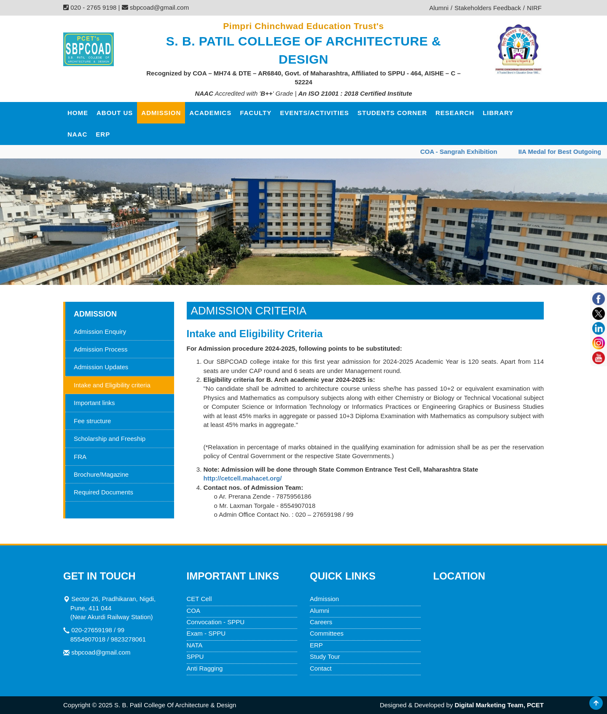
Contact (321, 668)
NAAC (77, 134)
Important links (94, 402)
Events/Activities (314, 112)
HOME (77, 112)
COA (194, 610)
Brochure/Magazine (101, 474)
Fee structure (92, 420)
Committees (327, 633)
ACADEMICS (210, 112)
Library (498, 112)
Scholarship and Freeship (109, 438)
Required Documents (103, 492)
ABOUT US (115, 112)
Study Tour (325, 656)
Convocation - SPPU (216, 621)
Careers (321, 621)
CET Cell (199, 598)
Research (454, 112)
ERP (103, 134)
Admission (324, 598)
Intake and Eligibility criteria (112, 385)
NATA (195, 645)
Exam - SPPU (206, 633)
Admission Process (101, 349)
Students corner (392, 112)
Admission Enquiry (100, 331)
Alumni (319, 610)
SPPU (195, 656)
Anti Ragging (205, 668)
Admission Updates (101, 366)
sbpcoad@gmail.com (100, 652)
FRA (80, 456)
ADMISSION (161, 112)
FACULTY (255, 112)
